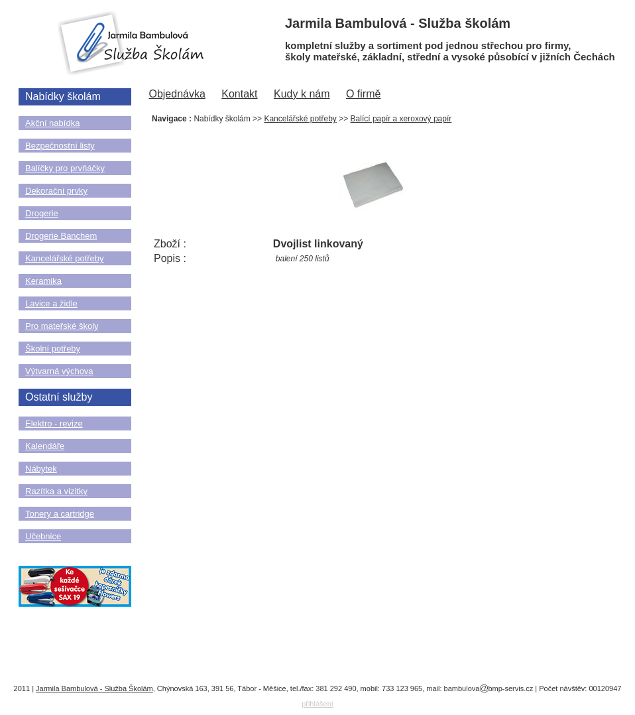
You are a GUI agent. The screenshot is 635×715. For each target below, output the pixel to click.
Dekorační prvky (56, 191)
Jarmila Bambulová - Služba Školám (94, 688)
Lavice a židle (51, 303)
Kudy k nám (301, 93)
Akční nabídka (52, 123)
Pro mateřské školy (62, 326)
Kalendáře (44, 446)
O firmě (363, 93)
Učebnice (43, 536)
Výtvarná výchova (59, 371)
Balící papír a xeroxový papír (401, 118)
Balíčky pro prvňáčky (65, 168)
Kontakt (239, 93)
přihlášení (317, 704)
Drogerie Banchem (61, 236)
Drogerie (41, 213)
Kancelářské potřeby (64, 258)
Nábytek (41, 469)
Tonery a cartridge (59, 514)
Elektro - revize (54, 423)
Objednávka (176, 93)
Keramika (43, 281)
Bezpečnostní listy (60, 146)
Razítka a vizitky (56, 491)
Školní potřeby (52, 349)
